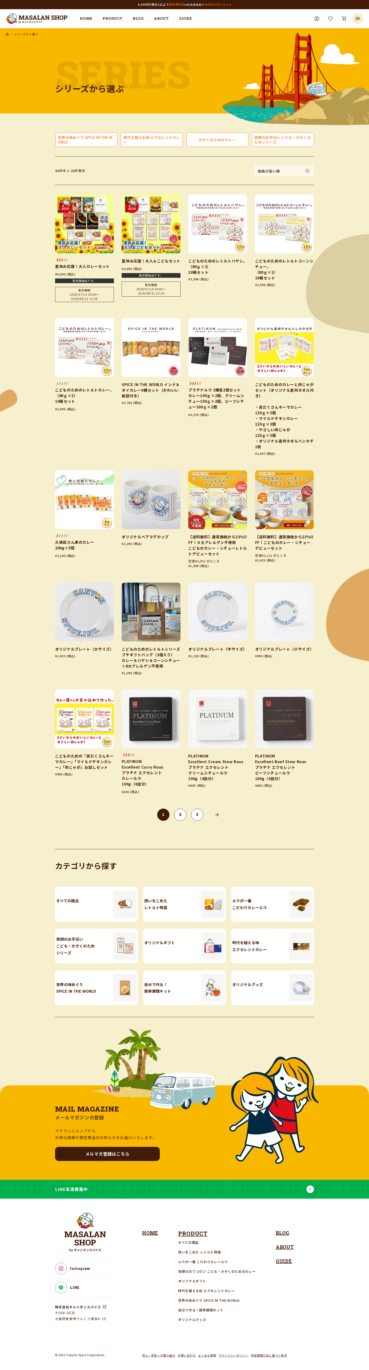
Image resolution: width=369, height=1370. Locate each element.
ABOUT (161, 18)
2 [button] (180, 814)
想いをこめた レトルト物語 (200, 1247)
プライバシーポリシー (233, 1351)
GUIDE (185, 18)
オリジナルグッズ (193, 1315)
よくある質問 (207, 1351)
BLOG (138, 18)
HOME (86, 18)
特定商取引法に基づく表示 (269, 1351)
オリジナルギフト (193, 1276)
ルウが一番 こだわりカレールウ (204, 1257)
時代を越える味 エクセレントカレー (207, 1286)
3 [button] (197, 814)
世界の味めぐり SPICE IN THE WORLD (209, 1296)
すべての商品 (189, 1238)
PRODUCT (113, 18)
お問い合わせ (187, 1351)
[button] (217, 815)
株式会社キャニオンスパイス (78, 1303)
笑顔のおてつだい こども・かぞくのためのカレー (217, 1267)
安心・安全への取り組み (158, 1351)
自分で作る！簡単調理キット (201, 1305)
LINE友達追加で (207, 4)
